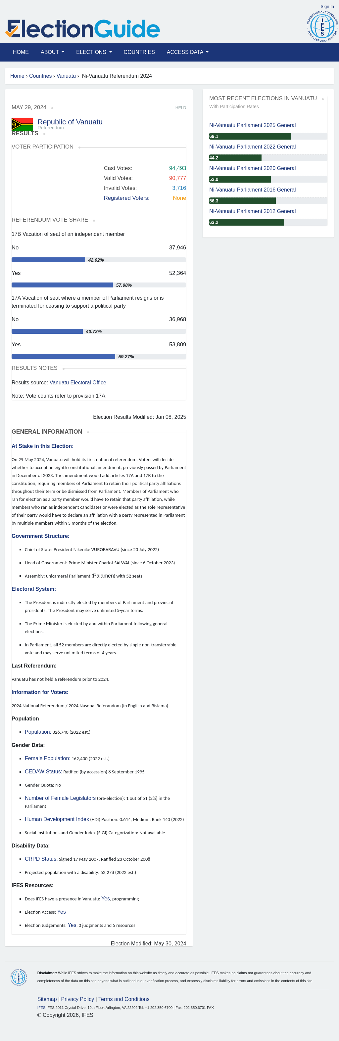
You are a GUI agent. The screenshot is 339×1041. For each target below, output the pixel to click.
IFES (41, 1008)
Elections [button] (92, 52)
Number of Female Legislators (60, 798)
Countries (139, 52)
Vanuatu (66, 76)
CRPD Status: (41, 859)
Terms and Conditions (124, 999)
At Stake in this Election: (43, 446)
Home (21, 52)
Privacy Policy (77, 999)
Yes (105, 898)
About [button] (50, 52)
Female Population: (48, 758)
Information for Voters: (40, 692)
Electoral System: (34, 589)
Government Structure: (41, 536)
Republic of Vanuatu (70, 122)
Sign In (327, 6)
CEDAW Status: (43, 771)
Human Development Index (57, 819)
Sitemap (47, 999)
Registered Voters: (127, 198)
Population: (38, 732)
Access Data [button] (186, 52)
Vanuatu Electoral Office (78, 382)
